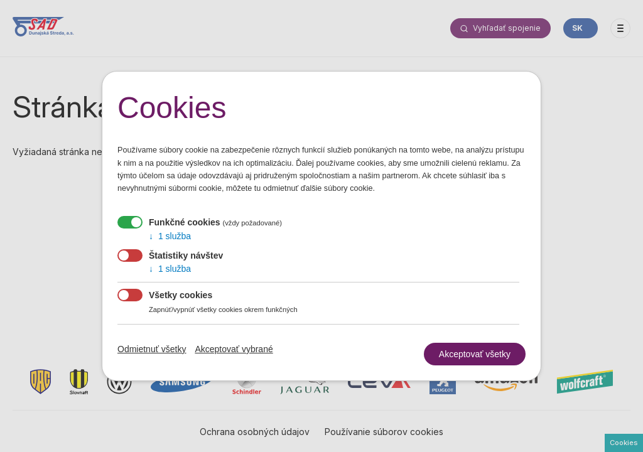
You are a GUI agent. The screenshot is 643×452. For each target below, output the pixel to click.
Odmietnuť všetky (151, 349)
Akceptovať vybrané (234, 349)
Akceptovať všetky (475, 354)
